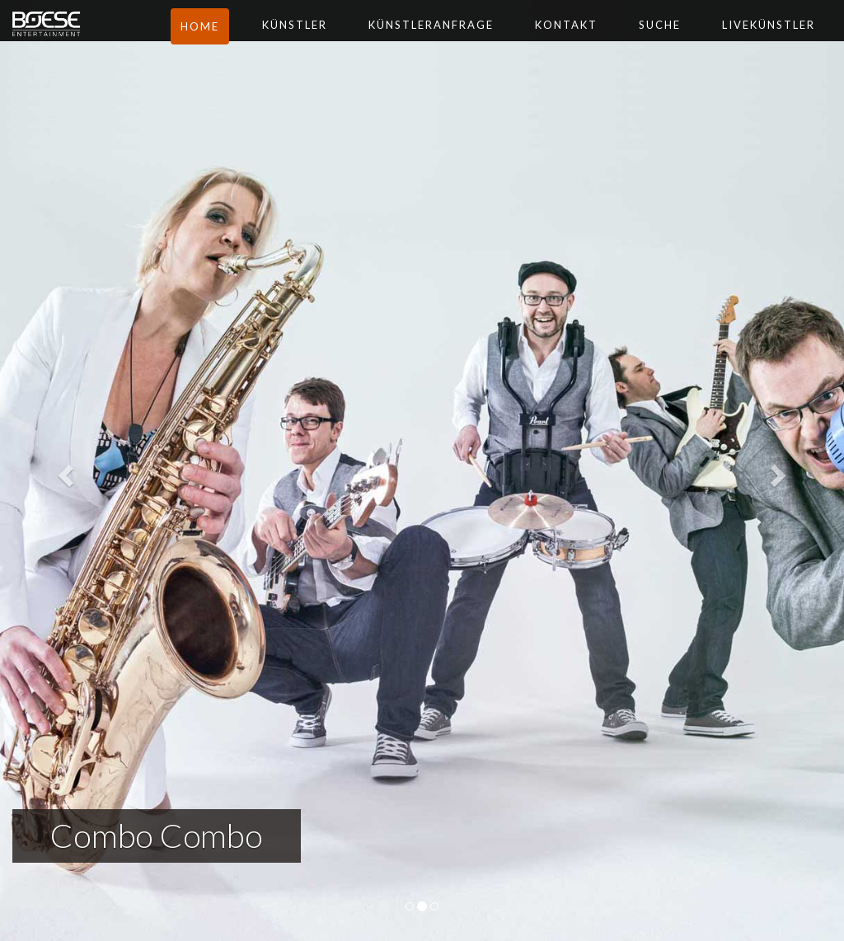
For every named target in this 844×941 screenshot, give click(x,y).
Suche (690, 41)
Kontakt (596, 41)
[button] (63, 470)
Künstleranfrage (461, 41)
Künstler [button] (325, 41)
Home (230, 42)
